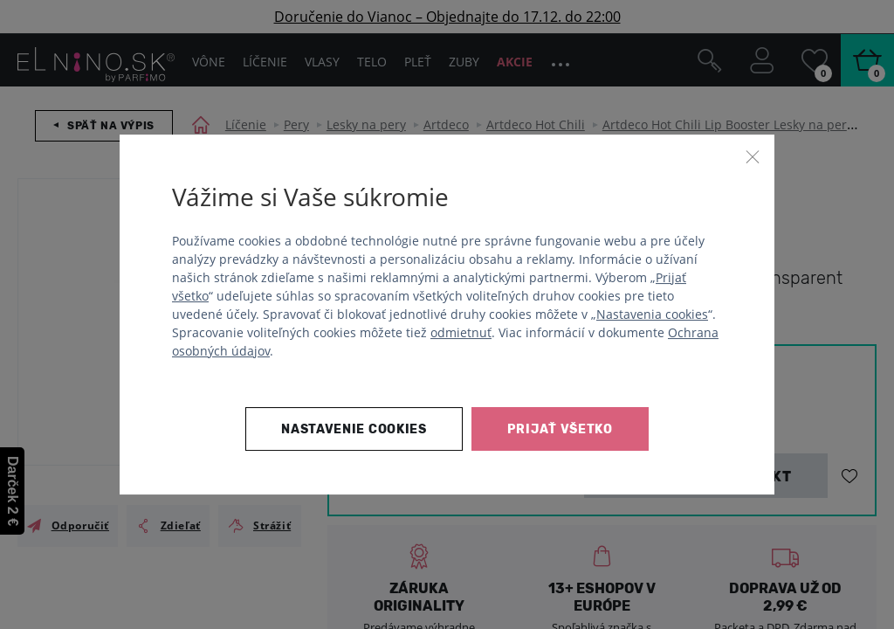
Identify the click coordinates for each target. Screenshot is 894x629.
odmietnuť (461, 332)
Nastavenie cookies (354, 429)
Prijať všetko (560, 429)
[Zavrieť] (752, 156)
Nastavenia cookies (652, 314)
